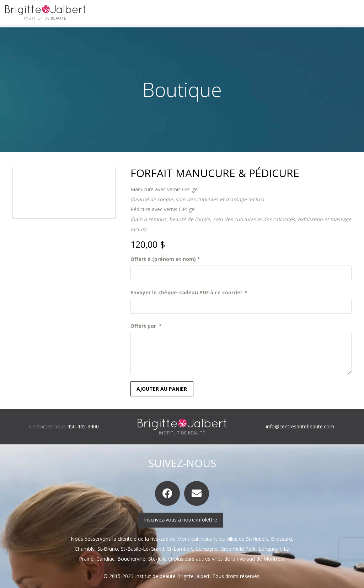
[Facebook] (167, 493)
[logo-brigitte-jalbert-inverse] (182, 426)
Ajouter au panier (161, 388)
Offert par (146, 325)
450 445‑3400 (83, 426)
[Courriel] (196, 493)
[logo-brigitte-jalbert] (45, 12)
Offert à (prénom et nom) (165, 259)
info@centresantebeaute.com (300, 426)
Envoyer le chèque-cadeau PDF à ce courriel (188, 292)
